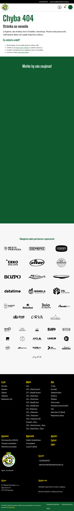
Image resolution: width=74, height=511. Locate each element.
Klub (52, 382)
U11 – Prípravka (31, 409)
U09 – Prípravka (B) (33, 419)
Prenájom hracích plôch (59, 405)
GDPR (48, 508)
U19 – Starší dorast (33, 389)
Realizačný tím (6, 399)
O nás (53, 386)
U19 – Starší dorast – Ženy (35, 425)
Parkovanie (55, 402)
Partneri (53, 440)
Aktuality (54, 436)
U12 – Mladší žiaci (32, 405)
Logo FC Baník (31, 446)
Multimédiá (30, 436)
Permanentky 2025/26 (9, 440)
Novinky (4, 386)
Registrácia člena (57, 415)
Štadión (54, 399)
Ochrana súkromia (67, 504)
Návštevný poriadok (9, 446)
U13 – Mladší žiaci (32, 402)
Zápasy (4, 392)
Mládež (28, 382)
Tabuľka (4, 396)
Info (27, 386)
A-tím (3, 382)
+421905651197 (43, 2)
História (54, 396)
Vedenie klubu (56, 392)
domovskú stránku (22, 48)
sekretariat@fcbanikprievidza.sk (59, 2)
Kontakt (54, 389)
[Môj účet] (59, 7)
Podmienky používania (52, 504)
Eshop (53, 444)
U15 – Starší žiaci (32, 396)
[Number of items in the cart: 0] (65, 7)
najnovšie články (23, 52)
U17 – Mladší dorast (33, 392)
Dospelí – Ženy (31, 422)
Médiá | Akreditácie (33, 440)
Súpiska (4, 389)
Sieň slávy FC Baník (58, 412)
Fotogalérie (30, 443)
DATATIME (11, 507)
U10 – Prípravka (32, 412)
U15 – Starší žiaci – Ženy (35, 428)
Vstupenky (5, 436)
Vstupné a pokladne (8, 443)
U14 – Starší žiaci (32, 399)
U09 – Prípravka (32, 415)
